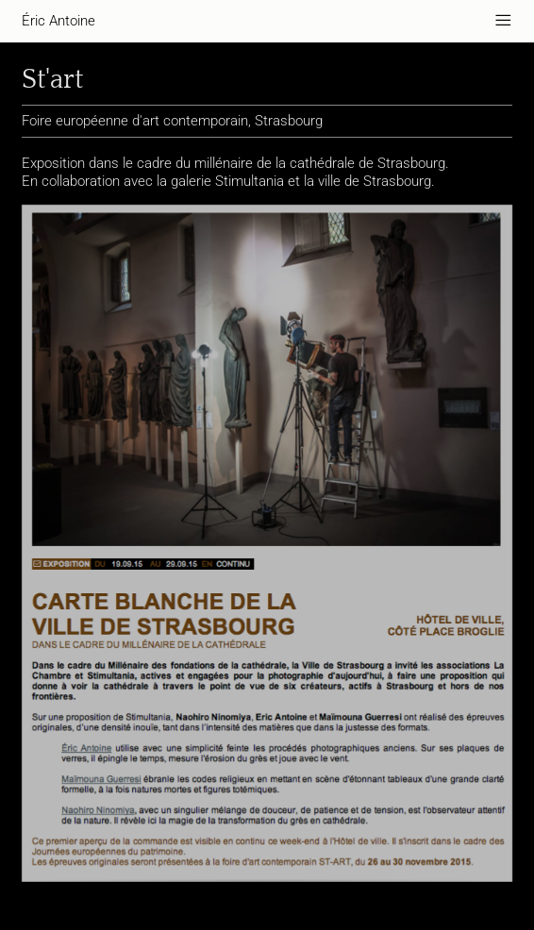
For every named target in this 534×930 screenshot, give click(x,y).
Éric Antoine (58, 20)
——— (503, 21)
